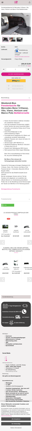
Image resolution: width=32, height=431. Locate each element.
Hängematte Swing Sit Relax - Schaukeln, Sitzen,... (16, 268)
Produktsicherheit (6, 199)
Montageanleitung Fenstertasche (10, 189)
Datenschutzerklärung (6, 415)
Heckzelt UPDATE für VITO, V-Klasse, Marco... (5, 231)
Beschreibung (5, 97)
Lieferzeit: (4, 49)
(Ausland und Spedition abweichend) (22, 56)
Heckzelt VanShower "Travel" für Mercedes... (16, 231)
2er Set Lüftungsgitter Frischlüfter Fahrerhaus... (27, 231)
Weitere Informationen (16, 427)
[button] (3, 69)
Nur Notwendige (16, 423)
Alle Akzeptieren (16, 419)
